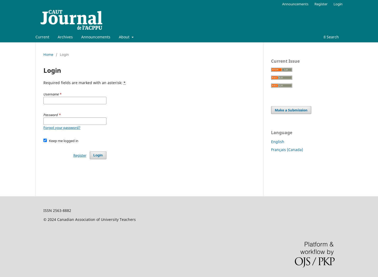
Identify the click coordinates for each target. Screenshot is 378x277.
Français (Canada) (287, 149)
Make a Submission (291, 110)
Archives (65, 36)
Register (320, 4)
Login (338, 4)
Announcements (95, 36)
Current (42, 36)
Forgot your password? (61, 127)
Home (48, 54)
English (277, 141)
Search (331, 36)
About (124, 36)
